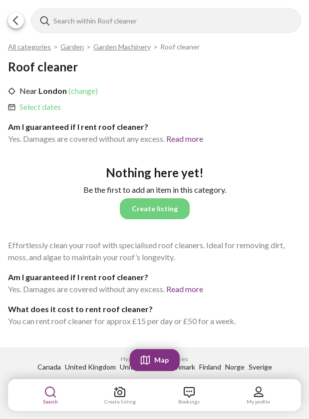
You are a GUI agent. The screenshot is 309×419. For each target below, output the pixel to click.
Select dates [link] (40, 106)
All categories (29, 46)
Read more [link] (184, 138)
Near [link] (28, 90)
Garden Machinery (122, 46)
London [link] (52, 90)
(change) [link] (82, 90)
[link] (40, 107)
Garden (72, 46)
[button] (16, 20)
